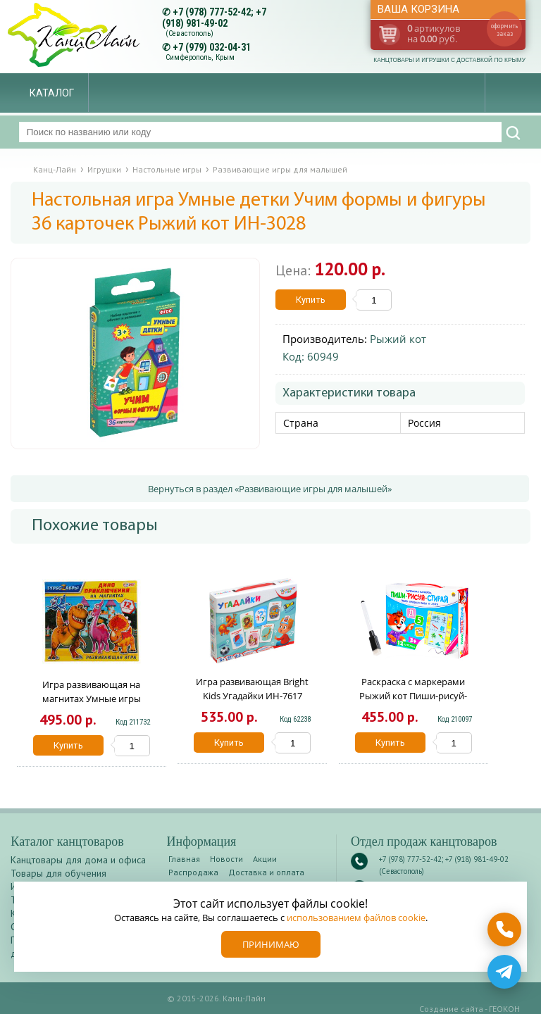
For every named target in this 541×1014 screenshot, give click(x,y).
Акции (265, 858)
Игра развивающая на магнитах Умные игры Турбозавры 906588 (91, 698)
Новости (226, 858)
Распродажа (193, 872)
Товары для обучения (58, 873)
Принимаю (270, 944)
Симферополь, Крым (200, 57)
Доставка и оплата (266, 872)
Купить (310, 299)
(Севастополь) (189, 33)
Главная (184, 858)
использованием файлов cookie (356, 917)
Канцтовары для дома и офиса (78, 859)
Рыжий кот (398, 339)
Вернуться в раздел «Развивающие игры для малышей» (270, 488)
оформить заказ (504, 29)
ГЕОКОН (504, 1008)
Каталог (52, 93)
